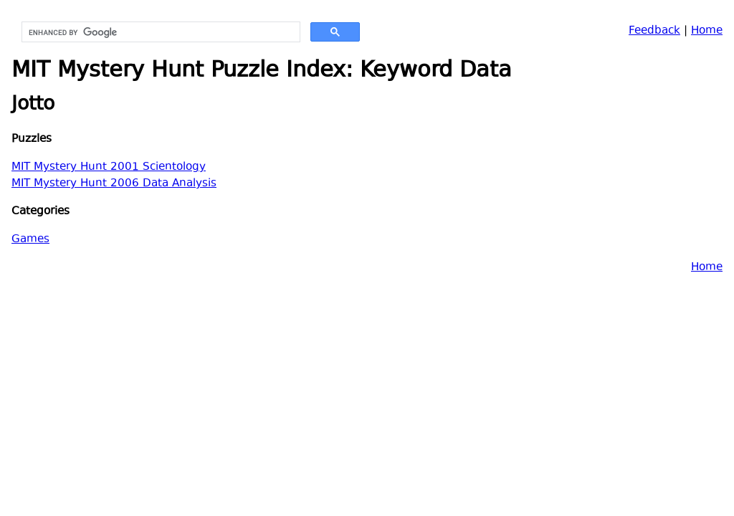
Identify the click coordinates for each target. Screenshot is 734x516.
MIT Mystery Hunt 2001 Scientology (108, 167)
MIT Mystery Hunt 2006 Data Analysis (113, 184)
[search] (159, 32)
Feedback (654, 31)
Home (707, 31)
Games (30, 239)
